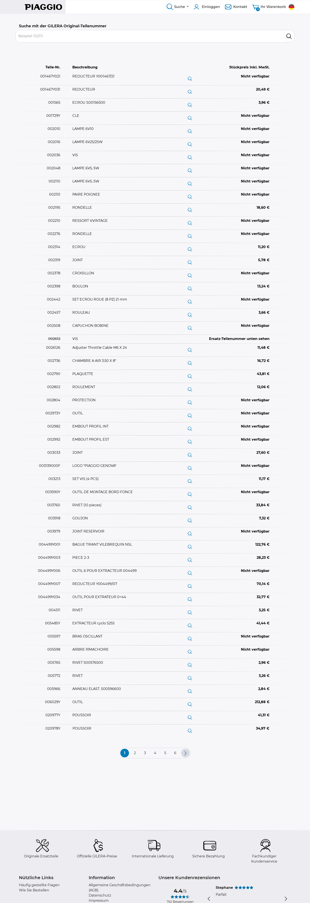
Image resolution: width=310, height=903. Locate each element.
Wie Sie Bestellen (34, 890)
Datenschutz (100, 895)
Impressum (99, 900)
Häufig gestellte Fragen (39, 885)
